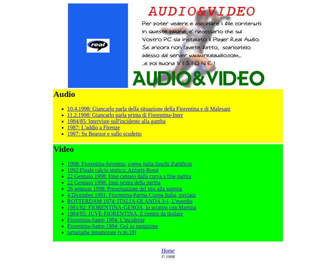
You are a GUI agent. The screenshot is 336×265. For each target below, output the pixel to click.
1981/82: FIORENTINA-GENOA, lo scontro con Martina (131, 207)
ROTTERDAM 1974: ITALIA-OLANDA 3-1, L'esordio (129, 201)
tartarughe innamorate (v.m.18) (101, 232)
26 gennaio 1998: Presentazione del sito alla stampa (124, 189)
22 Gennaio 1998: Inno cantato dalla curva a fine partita (129, 176)
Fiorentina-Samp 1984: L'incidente (106, 220)
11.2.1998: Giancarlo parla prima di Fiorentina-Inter (125, 115)
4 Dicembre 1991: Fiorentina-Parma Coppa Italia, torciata (131, 195)
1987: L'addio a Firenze (93, 127)
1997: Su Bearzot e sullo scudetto (104, 134)
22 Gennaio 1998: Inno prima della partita (114, 182)
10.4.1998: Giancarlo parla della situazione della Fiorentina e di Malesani (149, 109)
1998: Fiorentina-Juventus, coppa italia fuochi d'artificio (129, 164)
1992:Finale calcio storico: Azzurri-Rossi (113, 170)
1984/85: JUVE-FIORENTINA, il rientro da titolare (125, 214)
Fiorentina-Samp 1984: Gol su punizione (112, 226)
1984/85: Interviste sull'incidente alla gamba (116, 121)
